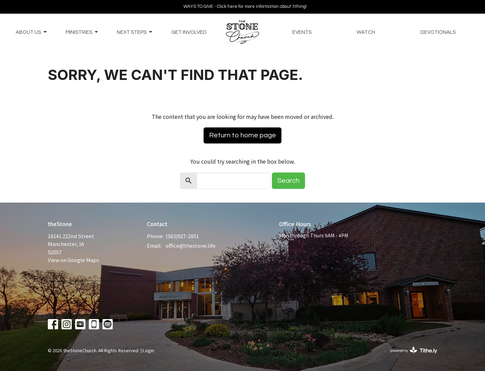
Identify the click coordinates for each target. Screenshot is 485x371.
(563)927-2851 (182, 235)
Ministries (82, 32)
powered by (413, 350)
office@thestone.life (191, 245)
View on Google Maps (73, 259)
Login (148, 350)
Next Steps (135, 32)
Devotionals (438, 32)
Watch (366, 32)
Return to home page (242, 135)
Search (288, 180)
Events (301, 32)
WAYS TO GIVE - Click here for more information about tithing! (245, 6)
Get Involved (189, 32)
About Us (32, 32)
